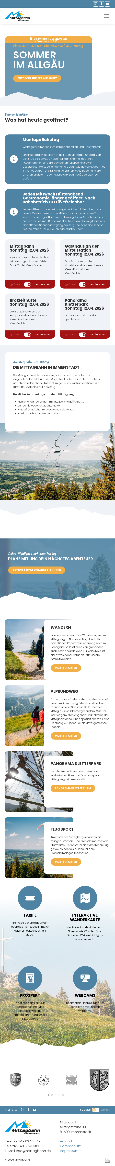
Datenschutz (70, 1146)
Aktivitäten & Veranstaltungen (36, 570)
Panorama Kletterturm (73, 788)
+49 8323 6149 (29, 1141)
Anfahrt (66, 1141)
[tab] (48, 1095)
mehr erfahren (66, 668)
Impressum (69, 1151)
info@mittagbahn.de (33, 1151)
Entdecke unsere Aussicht (37, 78)
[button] (107, 16)
